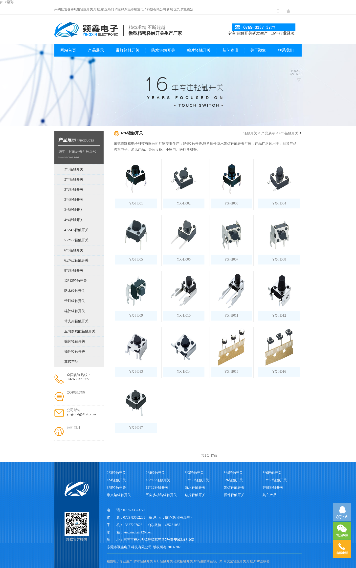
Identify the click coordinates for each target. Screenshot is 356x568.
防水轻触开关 (163, 50)
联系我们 (286, 50)
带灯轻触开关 (127, 50)
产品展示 (96, 50)
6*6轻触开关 (288, 133)
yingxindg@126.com (81, 414)
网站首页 (68, 50)
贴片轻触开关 (199, 50)
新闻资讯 (230, 50)
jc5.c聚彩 (7, 2)
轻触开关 (250, 133)
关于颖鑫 (258, 50)
